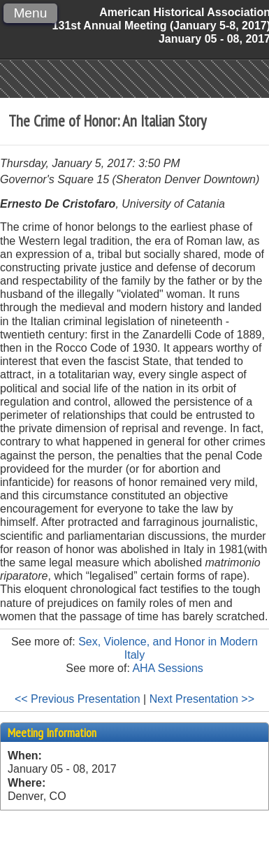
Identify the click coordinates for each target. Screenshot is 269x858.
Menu (30, 13)
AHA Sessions (167, 668)
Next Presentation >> (202, 699)
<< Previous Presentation (77, 699)
